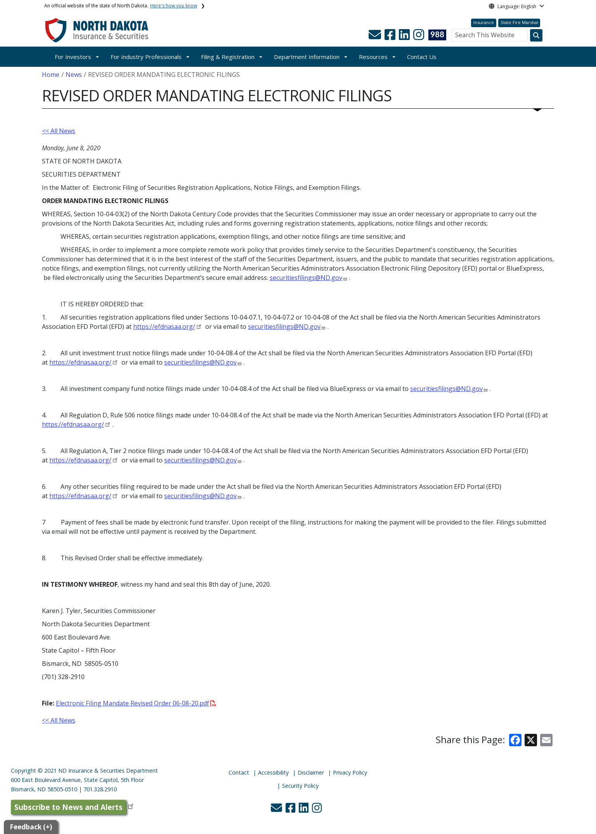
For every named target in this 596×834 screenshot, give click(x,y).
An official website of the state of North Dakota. (120, 5)
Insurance (483, 22)
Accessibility (273, 772)
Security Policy (300, 785)
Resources (373, 57)
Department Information (307, 57)
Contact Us (422, 57)
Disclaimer (311, 772)
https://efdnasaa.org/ (164, 326)
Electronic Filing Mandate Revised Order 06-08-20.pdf (136, 703)
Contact (239, 772)
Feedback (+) (31, 826)
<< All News (58, 131)
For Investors (73, 57)
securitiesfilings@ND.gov (306, 277)
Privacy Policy (350, 772)
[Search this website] (536, 35)
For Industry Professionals (146, 57)
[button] (376, 37)
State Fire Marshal (519, 22)
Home (50, 74)
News (74, 74)
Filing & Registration (228, 57)
